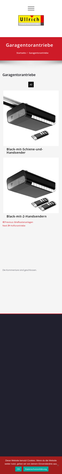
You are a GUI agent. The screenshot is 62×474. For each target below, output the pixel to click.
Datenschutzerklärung (36, 469)
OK (18, 469)
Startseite (17, 52)
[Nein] (58, 465)
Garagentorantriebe (35, 52)
